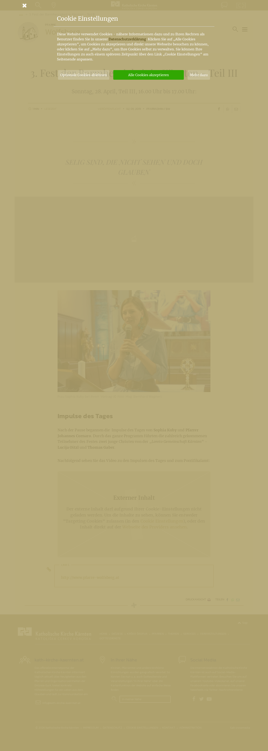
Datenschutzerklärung (127, 39)
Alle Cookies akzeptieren (148, 75)
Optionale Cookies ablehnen (83, 75)
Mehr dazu (199, 75)
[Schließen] (134, 5)
